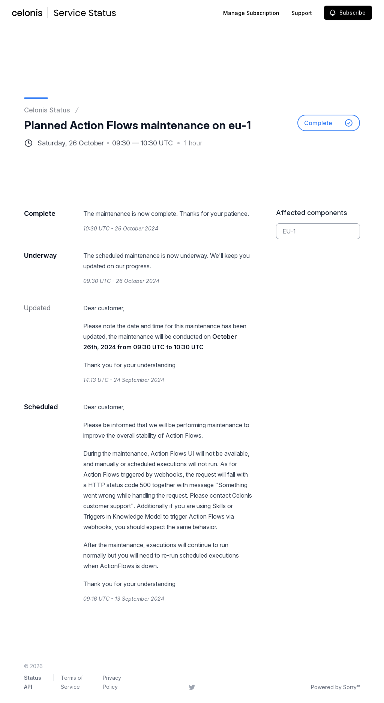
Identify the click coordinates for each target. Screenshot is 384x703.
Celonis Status (47, 110)
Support (301, 13)
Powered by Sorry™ (335, 687)
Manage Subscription (251, 13)
